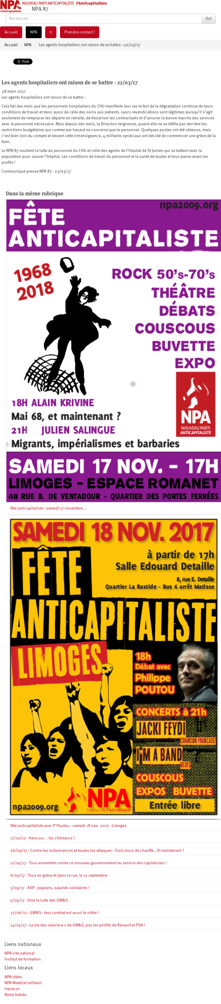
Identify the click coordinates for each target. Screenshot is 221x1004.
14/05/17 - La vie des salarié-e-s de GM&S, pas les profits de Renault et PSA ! (77, 925)
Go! (209, 19)
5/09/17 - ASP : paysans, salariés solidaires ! (50, 888)
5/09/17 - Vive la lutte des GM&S (39, 900)
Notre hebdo (15, 995)
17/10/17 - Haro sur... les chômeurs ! (42, 838)
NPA (33, 32)
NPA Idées (13, 977)
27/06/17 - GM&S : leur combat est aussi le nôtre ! (54, 913)
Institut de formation (22, 959)
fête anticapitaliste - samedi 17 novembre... (48, 508)
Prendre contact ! (79, 32)
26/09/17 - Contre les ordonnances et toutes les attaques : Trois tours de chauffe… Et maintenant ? (97, 851)
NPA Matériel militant (22, 983)
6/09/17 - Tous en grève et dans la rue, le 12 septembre (58, 875)
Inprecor (12, 989)
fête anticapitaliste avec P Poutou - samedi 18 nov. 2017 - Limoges (68, 826)
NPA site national (19, 953)
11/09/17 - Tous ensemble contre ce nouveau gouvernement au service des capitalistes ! (88, 863)
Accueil (11, 32)
